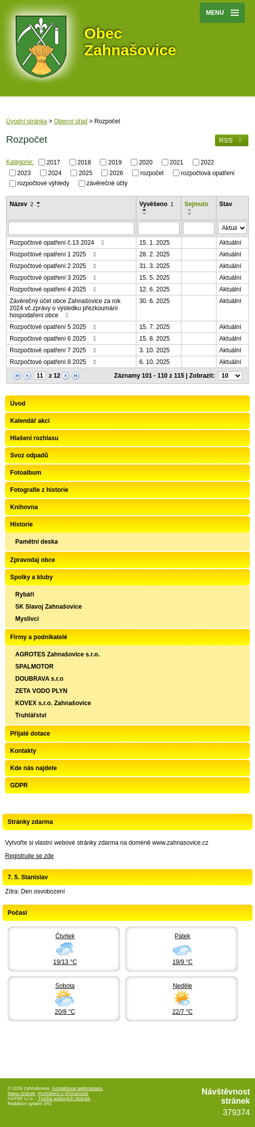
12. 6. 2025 (154, 289)
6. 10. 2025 (154, 362)
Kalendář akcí (30, 420)
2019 (115, 162)
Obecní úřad (70, 121)
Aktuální (230, 242)
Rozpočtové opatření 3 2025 (54, 277)
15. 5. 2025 (154, 277)
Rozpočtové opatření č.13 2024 (58, 242)
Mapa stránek (21, 1093)
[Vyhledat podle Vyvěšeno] (158, 228)
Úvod (17, 403)
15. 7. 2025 (154, 326)
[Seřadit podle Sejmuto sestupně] (190, 214)
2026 (116, 172)
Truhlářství (30, 715)
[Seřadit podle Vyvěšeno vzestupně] (145, 210)
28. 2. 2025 (154, 254)
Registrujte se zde (29, 855)
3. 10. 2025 (154, 350)
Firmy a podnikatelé (38, 637)
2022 (207, 162)
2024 (55, 172)
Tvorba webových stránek (64, 1098)
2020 (146, 162)
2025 (85, 172)
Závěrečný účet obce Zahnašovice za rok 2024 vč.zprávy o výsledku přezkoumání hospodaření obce (65, 308)
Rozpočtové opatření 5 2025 (54, 326)
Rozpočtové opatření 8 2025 (54, 362)
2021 (177, 162)
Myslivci (27, 618)
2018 (84, 162)
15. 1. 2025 (154, 242)
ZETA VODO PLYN (41, 690)
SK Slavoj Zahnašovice (48, 606)
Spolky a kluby (31, 577)
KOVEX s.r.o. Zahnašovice (53, 703)
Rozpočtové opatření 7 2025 (54, 350)
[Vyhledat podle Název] (71, 228)
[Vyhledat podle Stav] (232, 228)
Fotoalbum (25, 472)
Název (21, 204)
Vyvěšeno (156, 204)
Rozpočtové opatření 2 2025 (54, 266)
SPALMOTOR (34, 666)
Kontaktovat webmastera (77, 1088)
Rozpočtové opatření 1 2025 (54, 254)
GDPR (19, 785)
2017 (53, 162)
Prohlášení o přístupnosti (63, 1093)
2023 (24, 172)
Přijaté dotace (30, 733)
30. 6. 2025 (154, 301)
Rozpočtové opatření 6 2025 (54, 338)
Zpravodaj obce (32, 560)
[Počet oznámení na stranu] (230, 375)
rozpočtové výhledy (43, 183)
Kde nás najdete (33, 768)
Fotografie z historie (39, 489)
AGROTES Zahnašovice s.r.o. (57, 654)
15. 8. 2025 (154, 338)
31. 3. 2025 (154, 266)
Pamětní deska (36, 541)
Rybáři (24, 594)
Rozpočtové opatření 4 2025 (54, 289)
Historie (21, 524)
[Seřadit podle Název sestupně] (39, 207)
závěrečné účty (107, 183)
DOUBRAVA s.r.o (39, 678)
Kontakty (23, 750)
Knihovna (24, 507)
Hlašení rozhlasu (34, 438)
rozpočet (152, 172)
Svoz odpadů (29, 455)
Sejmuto (196, 204)
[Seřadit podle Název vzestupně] (39, 203)
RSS (231, 140)
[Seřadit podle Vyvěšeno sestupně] (145, 214)
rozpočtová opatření (208, 172)
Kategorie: (20, 161)
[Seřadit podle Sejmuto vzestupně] (190, 210)
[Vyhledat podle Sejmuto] (198, 228)
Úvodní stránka (26, 121)
